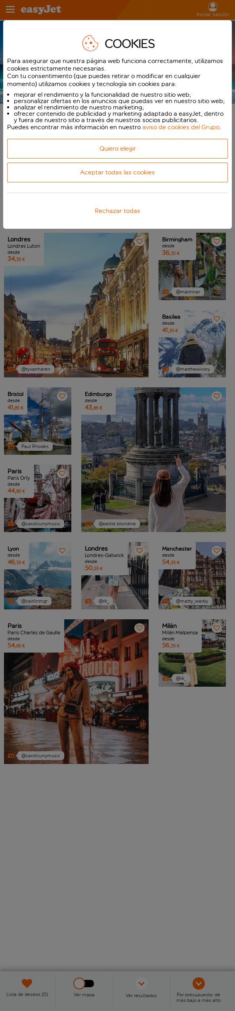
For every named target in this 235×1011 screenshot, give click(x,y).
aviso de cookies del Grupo (181, 127)
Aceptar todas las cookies (117, 172)
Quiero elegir (117, 148)
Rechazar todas (117, 210)
